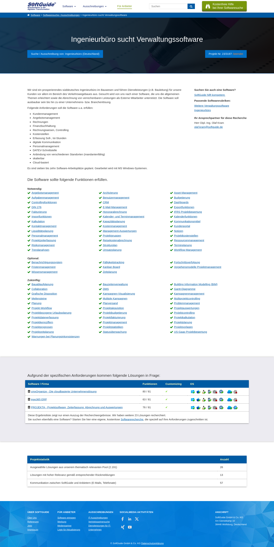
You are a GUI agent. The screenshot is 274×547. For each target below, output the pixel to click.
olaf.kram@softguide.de (208, 126)
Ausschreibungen (93, 6)
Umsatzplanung (112, 249)
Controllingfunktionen (44, 202)
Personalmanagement (44, 235)
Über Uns (31, 518)
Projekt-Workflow (41, 308)
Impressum (32, 529)
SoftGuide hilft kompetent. (209, 94)
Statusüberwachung (115, 331)
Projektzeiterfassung (43, 240)
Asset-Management (185, 192)
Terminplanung (183, 245)
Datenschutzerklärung (152, 543)
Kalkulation (38, 221)
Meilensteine (39, 298)
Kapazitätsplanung (114, 221)
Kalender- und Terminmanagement (123, 216)
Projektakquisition (113, 308)
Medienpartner (64, 525)
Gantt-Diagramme (184, 288)
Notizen (178, 230)
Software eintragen (66, 518)
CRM (106, 202)
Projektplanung (183, 322)
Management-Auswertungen (120, 230)
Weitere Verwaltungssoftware (211, 105)
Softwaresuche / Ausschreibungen (61, 15)
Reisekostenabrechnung (117, 240)
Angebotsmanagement (45, 192)
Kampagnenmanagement (189, 293)
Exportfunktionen (184, 207)
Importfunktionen (41, 216)
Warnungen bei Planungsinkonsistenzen (55, 336)
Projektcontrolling (184, 312)
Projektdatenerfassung (44, 317)
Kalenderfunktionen (185, 216)
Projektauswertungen (186, 308)
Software (67, 6)
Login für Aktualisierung (68, 529)
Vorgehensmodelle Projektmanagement (197, 266)
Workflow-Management (188, 249)
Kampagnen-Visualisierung (119, 293)
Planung (36, 303)
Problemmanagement (187, 303)
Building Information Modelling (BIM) (196, 284)
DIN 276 (36, 207)
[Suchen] (191, 6)
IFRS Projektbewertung (188, 211)
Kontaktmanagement (43, 226)
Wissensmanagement (44, 271)
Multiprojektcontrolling (187, 298)
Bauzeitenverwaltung (115, 284)
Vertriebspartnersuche (99, 522)
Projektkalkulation (184, 317)
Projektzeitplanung (42, 331)
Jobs (29, 525)
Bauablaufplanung (42, 284)
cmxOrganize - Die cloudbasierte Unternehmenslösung (63, 391)
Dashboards (181, 202)
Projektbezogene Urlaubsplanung (51, 312)
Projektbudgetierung (115, 312)
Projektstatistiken (113, 326)
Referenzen (33, 522)
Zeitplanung (110, 271)
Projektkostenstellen (186, 235)
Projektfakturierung (114, 317)
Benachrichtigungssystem (46, 262)
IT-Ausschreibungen (98, 518)
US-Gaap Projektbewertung (190, 331)
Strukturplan (110, 245)
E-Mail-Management (115, 207)
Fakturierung (39, 211)
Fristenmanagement (43, 266)
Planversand (110, 303)
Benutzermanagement (116, 197)
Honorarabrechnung (115, 211)
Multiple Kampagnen (115, 298)
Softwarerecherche (132, 419)
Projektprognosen (42, 326)
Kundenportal (182, 226)
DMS (106, 288)
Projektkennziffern (42, 322)
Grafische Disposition (44, 293)
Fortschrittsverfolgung (187, 262)
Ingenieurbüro (202, 110)
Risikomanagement (42, 245)
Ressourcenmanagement (189, 240)
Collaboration (39, 288)
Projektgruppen (112, 235)
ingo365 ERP (39, 399)
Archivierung (110, 192)
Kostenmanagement (115, 226)
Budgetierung (182, 197)
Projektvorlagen (183, 326)
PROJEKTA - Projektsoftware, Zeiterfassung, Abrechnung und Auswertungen (77, 407)
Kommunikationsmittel (187, 221)
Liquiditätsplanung (42, 230)
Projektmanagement (115, 322)
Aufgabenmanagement (45, 197)
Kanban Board (111, 266)
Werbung (61, 522)
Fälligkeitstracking (113, 262)
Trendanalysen (40, 249)
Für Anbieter (124, 6)
